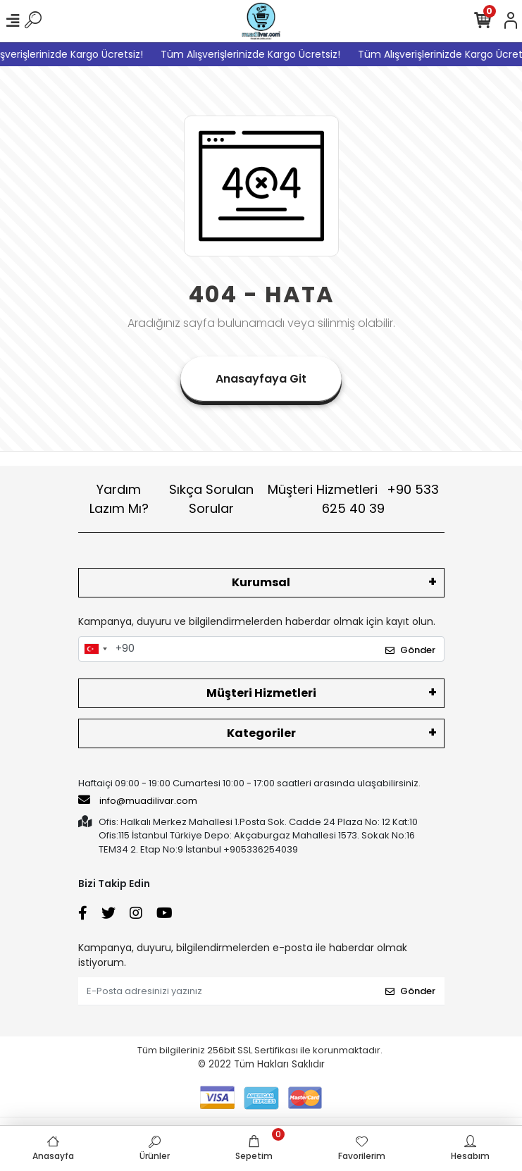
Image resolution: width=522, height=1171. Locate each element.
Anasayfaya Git (261, 379)
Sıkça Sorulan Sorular (211, 499)
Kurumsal (261, 582)
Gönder (410, 650)
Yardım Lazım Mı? (119, 499)
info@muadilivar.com (137, 800)
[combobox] (95, 649)
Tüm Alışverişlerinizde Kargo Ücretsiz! (256, 54)
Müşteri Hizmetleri (353, 499)
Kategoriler (261, 733)
